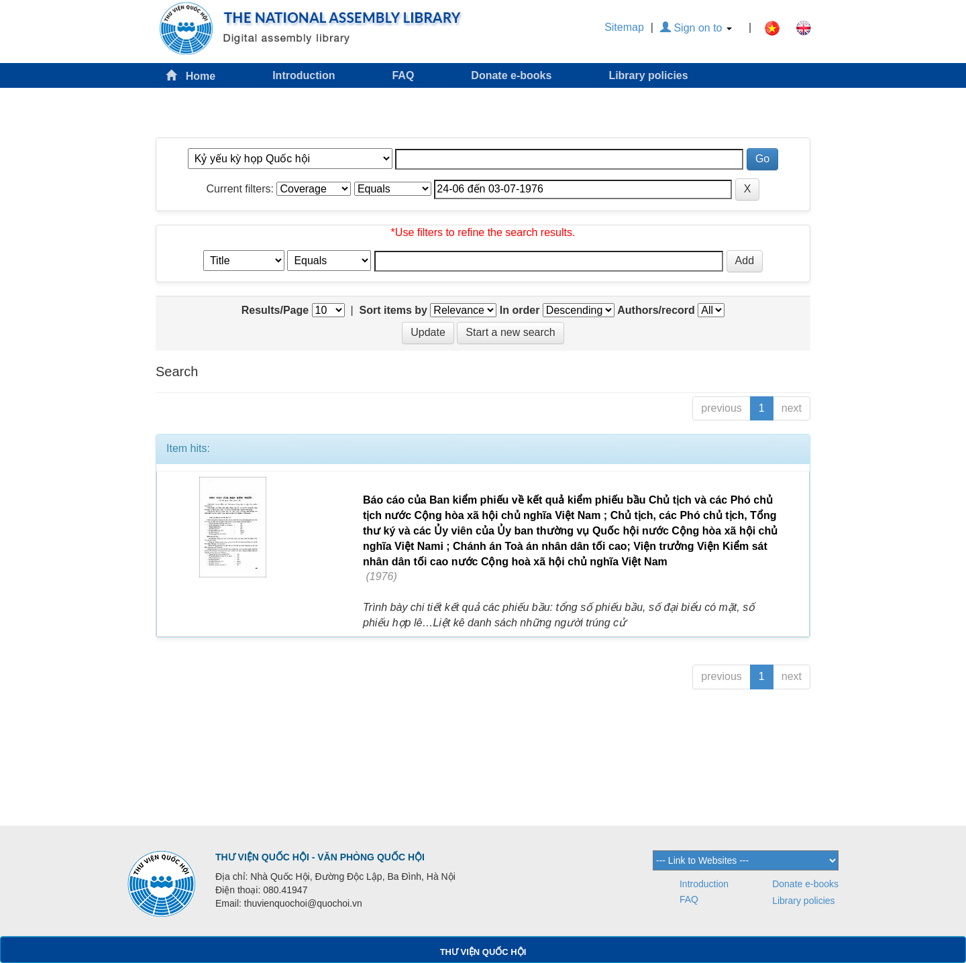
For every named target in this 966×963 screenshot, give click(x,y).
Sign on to (696, 28)
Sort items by (393, 310)
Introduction (303, 75)
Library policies (648, 75)
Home (190, 75)
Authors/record (656, 310)
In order (520, 310)
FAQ (403, 75)
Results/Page (275, 310)
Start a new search (510, 332)
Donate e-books (511, 75)
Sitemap (624, 27)
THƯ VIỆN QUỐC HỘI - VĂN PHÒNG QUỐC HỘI (320, 857)
